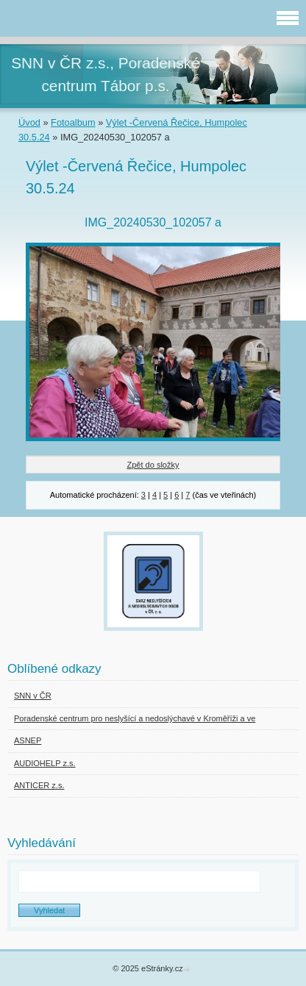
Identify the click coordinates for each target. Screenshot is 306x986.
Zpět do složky (153, 464)
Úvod (29, 122)
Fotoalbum (73, 122)
